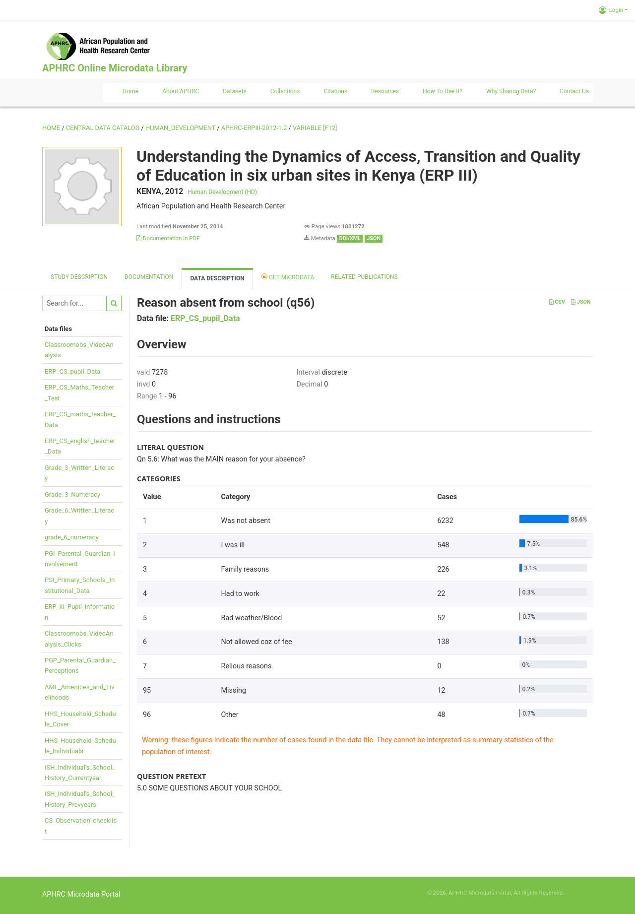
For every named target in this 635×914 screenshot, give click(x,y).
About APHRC (180, 91)
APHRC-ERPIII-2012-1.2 (254, 127)
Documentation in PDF (168, 238)
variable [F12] (315, 127)
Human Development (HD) (222, 192)
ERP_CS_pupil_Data (72, 371)
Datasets (235, 91)
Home (130, 91)
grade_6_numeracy (72, 537)
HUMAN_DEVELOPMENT (180, 127)
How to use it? (442, 91)
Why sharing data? (511, 91)
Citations (335, 91)
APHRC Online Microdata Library (114, 68)
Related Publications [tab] (364, 276)
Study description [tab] (79, 276)
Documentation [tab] (149, 276)
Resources (385, 91)
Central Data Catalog (102, 127)
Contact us (574, 91)
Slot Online (579, 892)
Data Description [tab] (217, 278)
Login (611, 9)
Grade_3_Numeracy (72, 494)
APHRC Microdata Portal (81, 894)
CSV (557, 302)
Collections (285, 91)
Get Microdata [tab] (288, 276)
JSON (580, 302)
